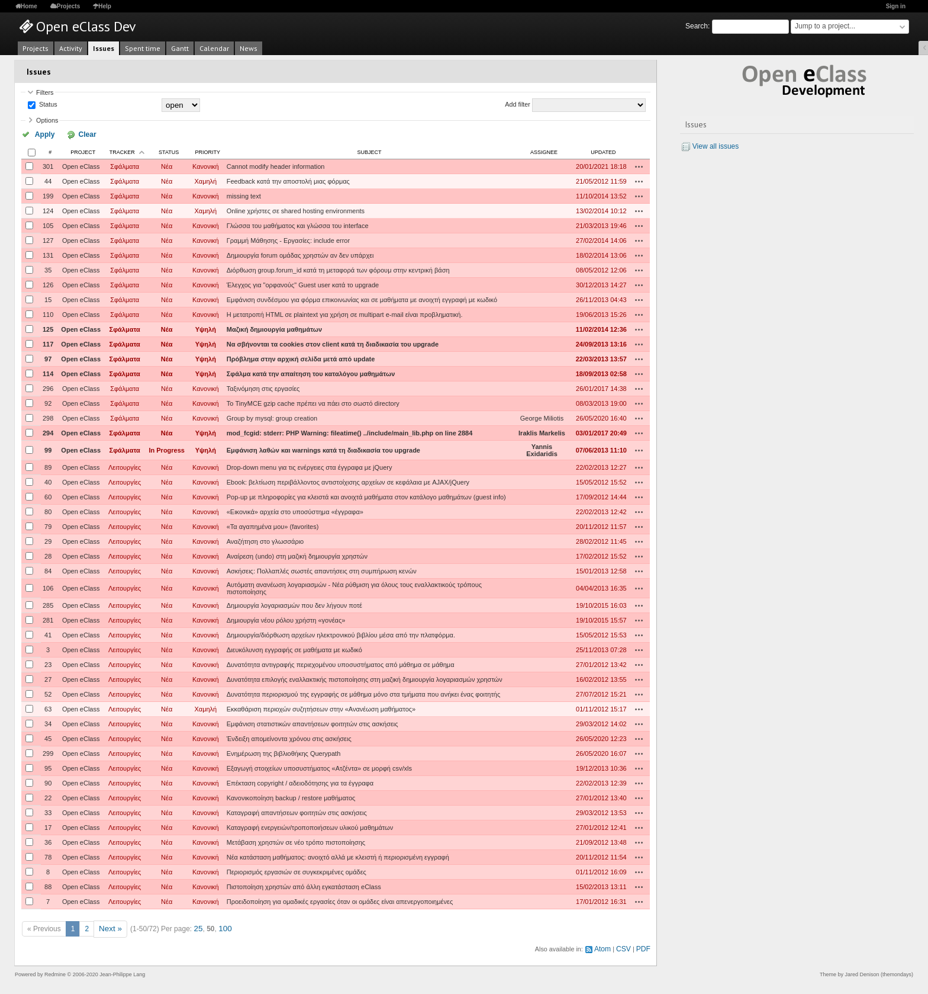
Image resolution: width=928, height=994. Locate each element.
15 (47, 298)
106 (48, 587)
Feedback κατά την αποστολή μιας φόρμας (288, 180)
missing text (244, 194)
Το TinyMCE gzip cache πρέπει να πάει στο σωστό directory (313, 402)
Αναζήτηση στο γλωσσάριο (265, 540)
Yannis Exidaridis (542, 449)
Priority (208, 151)
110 (48, 313)
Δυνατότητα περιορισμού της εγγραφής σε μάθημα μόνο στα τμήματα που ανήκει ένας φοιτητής (363, 693)
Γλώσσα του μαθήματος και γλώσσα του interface (298, 224)
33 (47, 811)
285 (48, 604)
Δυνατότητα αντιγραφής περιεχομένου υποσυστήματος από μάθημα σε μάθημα (341, 663)
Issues (103, 48)
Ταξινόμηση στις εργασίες (263, 387)
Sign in (896, 6)
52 (47, 693)
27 (47, 678)
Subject (369, 151)
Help (104, 6)
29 (47, 540)
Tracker (122, 151)
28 (47, 555)
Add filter (517, 104)
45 (47, 737)
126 (48, 283)
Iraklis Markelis (541, 431)
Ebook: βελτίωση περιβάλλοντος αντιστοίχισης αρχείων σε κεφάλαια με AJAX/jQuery (348, 481)
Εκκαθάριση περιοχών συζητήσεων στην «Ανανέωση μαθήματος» (321, 707)
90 (47, 781)
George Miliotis (541, 417)
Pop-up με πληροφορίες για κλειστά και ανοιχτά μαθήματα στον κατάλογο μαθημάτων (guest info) (366, 495)
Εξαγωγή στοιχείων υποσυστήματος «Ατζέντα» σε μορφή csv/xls (319, 767)
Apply (41, 133)
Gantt (180, 48)
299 (48, 752)
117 (48, 343)
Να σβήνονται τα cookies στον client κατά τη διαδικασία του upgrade (333, 343)
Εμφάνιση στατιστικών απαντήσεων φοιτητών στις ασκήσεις (312, 722)
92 (47, 402)
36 (47, 841)
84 (47, 569)
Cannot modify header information (276, 165)
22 (47, 796)
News (248, 48)
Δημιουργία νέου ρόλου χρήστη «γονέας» (286, 619)
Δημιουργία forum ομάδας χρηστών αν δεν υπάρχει (300, 254)
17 (47, 826)
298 (48, 417)
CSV (625, 945)
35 (47, 268)
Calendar (214, 48)
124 (48, 209)
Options (47, 120)
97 (47, 357)
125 (48, 328)
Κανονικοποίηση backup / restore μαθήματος (291, 796)
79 (47, 525)
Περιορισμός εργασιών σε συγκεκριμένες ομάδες (296, 870)
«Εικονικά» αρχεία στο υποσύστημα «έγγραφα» (295, 510)
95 (47, 767)
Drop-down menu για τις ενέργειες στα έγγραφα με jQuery (309, 466)
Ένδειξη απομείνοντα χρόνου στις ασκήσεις (289, 737)
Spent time (142, 48)
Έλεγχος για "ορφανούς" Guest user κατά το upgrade (303, 283)
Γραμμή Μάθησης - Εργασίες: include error (288, 239)
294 (48, 431)
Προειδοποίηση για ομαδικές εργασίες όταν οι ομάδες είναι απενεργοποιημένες (340, 900)
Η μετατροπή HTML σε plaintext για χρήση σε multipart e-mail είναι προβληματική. (345, 313)
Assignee (544, 151)
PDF (643, 945)
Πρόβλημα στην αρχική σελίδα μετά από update (301, 357)
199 (48, 194)
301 (48, 165)
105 (48, 224)
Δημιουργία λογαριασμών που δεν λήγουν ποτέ (294, 604)
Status (47, 104)
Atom (606, 945)
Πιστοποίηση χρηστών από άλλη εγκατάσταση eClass (304, 885)
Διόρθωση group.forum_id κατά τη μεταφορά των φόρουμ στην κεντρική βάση (338, 268)
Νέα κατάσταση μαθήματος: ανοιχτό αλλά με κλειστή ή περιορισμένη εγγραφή (338, 856)
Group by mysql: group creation (272, 417)
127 (48, 239)
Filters (44, 92)
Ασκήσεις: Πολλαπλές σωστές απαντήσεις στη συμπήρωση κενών (322, 569)
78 (47, 856)
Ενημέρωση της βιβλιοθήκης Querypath (284, 752)
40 (47, 481)
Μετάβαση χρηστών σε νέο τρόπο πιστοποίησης (296, 841)
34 (47, 722)
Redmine (55, 970)
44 (47, 180)
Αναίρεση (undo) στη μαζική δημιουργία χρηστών (297, 555)
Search (696, 26)
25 (195, 927)
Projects (68, 6)
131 (48, 254)
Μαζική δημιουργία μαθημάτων (274, 328)
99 (47, 449)
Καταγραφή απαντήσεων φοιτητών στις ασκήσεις (297, 811)
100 (221, 927)
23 (47, 663)
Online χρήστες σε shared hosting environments (296, 209)
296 (48, 387)
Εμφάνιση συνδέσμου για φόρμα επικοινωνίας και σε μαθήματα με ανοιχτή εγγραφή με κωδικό (362, 298)
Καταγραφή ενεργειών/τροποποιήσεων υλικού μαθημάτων (310, 826)
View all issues (715, 146)
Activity (70, 48)
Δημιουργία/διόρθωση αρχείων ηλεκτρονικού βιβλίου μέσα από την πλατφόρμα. (341, 633)
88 (47, 885)
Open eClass (81, 165)
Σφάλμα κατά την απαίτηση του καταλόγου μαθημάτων (311, 372)
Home (29, 6)
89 (47, 466)
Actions (639, 165)
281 (48, 619)
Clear (72, 133)
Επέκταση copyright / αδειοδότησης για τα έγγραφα (300, 781)
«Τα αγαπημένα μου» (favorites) (273, 525)
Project (82, 151)
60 (47, 495)
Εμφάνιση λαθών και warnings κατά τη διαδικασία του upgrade (323, 449)
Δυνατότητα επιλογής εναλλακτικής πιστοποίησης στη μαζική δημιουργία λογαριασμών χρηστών (364, 678)
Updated (603, 151)
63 (47, 707)
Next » (109, 927)
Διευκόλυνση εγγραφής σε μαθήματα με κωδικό (294, 648)
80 (47, 510)
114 (48, 372)
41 (47, 633)
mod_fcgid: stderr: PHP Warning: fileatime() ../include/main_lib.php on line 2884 (350, 431)
